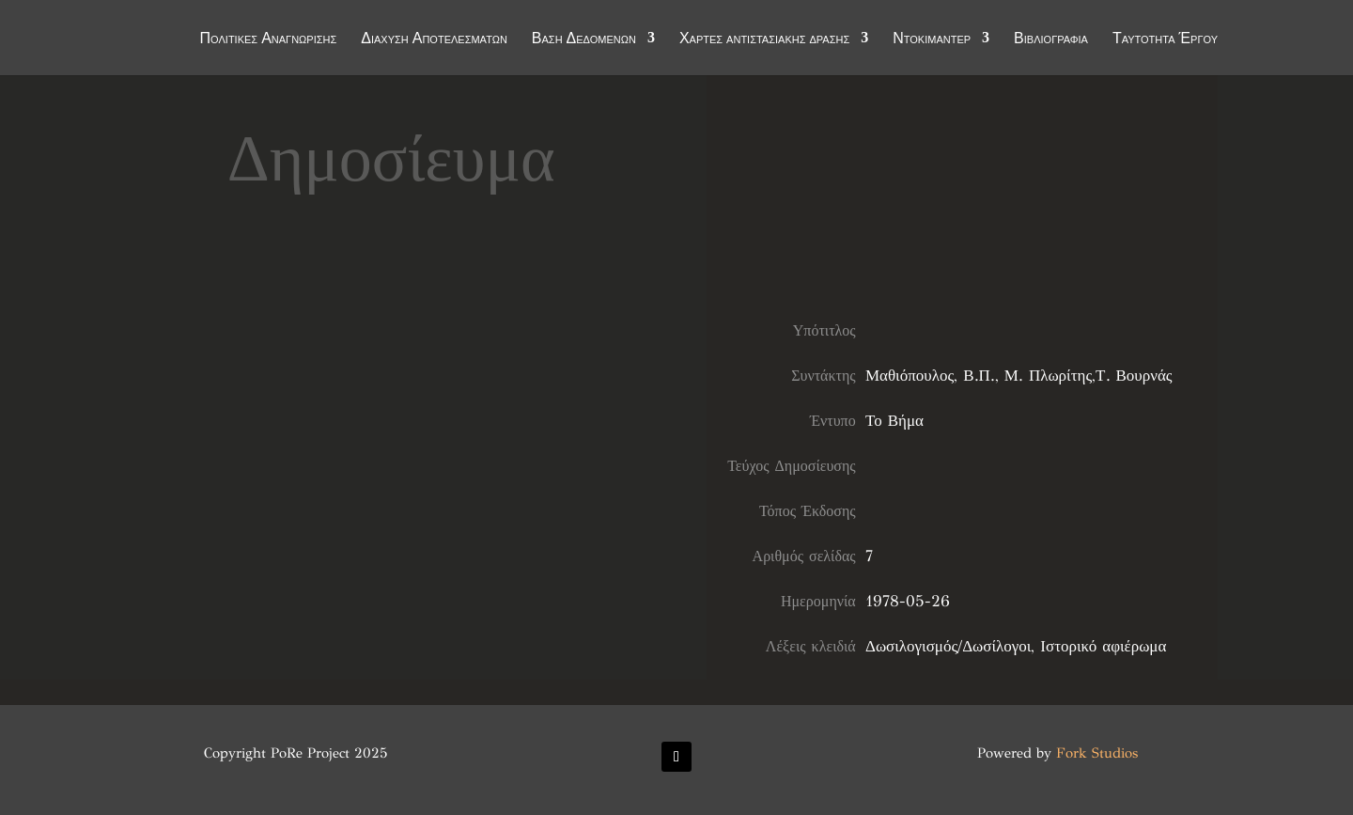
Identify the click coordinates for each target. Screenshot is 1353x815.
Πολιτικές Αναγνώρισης (268, 39)
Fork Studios (1097, 752)
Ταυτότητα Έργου (1165, 39)
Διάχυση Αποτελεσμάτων (434, 39)
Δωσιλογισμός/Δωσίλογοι (948, 646)
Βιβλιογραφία (1051, 39)
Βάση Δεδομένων (584, 39)
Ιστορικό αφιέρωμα (1103, 646)
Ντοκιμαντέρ (932, 39)
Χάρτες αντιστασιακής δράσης (764, 39)
